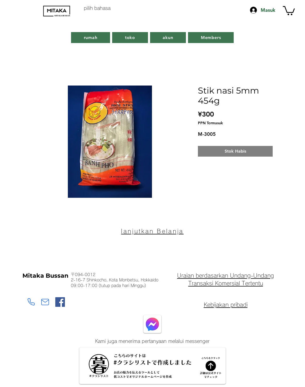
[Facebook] (60, 302)
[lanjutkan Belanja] (152, 231)
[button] (289, 10)
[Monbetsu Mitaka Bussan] (31, 302)
